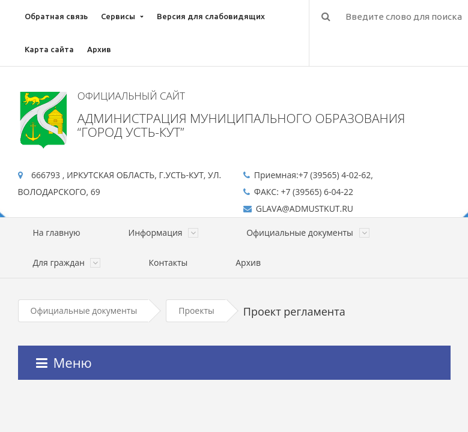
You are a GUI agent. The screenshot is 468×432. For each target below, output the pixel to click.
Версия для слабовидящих (211, 16)
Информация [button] (164, 232)
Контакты (167, 262)
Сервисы (118, 16)
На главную (57, 232)
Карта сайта (49, 49)
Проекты (196, 310)
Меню (64, 362)
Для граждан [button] (67, 262)
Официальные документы (84, 310)
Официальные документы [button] (307, 232)
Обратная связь (56, 16)
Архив (99, 49)
